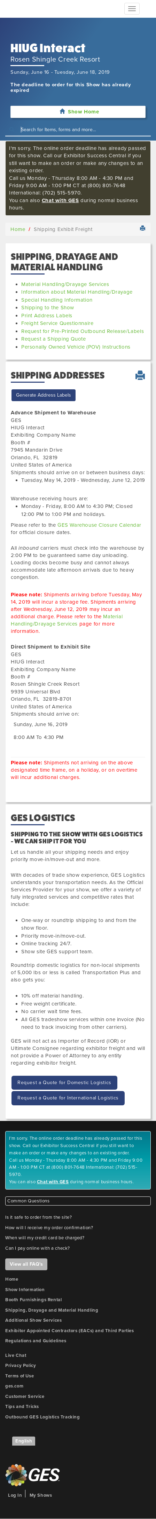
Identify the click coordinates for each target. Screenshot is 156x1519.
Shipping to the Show (47, 307)
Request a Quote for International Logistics (68, 1098)
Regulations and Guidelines (36, 1341)
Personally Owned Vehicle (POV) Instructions (76, 347)
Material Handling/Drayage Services (65, 284)
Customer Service (25, 1396)
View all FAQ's (26, 1264)
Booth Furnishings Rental (33, 1300)
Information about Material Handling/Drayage (77, 292)
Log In (15, 1495)
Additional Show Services (33, 1320)
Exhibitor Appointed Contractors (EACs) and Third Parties (69, 1331)
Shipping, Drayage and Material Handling (51, 1310)
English (23, 1441)
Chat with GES (60, 200)
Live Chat (15, 1355)
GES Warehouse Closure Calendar (99, 525)
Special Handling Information (57, 300)
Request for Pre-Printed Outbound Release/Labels (82, 331)
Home (17, 229)
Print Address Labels (46, 315)
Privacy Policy (20, 1365)
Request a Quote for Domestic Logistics (64, 1082)
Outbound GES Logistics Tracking (42, 1417)
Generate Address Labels (43, 395)
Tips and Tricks (22, 1406)
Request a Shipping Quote (53, 339)
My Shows (41, 1495)
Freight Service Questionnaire (57, 323)
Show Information (25, 1290)
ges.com (14, 1386)
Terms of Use (19, 1376)
